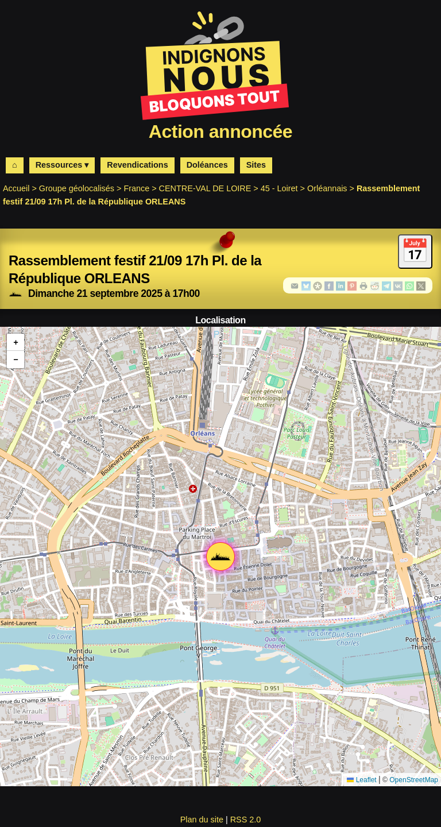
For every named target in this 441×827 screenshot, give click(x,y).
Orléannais (327, 188)
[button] (220, 556)
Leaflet (361, 780)
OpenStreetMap (413, 780)
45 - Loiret (279, 188)
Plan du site (201, 819)
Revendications (137, 164)
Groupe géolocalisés (76, 188)
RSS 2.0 (245, 819)
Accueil (16, 188)
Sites (256, 164)
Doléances (207, 164)
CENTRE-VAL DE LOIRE (205, 188)
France (136, 188)
